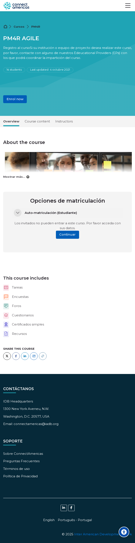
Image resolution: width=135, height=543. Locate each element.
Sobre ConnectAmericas (23, 454)
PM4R (35, 26)
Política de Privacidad (20, 476)
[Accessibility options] (124, 532)
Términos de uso (16, 469)
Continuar (67, 234)
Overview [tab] (11, 121)
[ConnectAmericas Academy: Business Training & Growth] (16, 6)
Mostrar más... (14, 176)
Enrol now (15, 99)
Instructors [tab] (64, 121)
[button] (17, 213)
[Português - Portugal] (75, 519)
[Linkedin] (64, 508)
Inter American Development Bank (103, 534)
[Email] (34, 356)
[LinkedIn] (25, 356)
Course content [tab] (37, 121)
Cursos (19, 26)
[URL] (43, 356)
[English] (49, 519)
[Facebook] (16, 356)
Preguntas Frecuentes (21, 461)
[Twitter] (7, 356)
